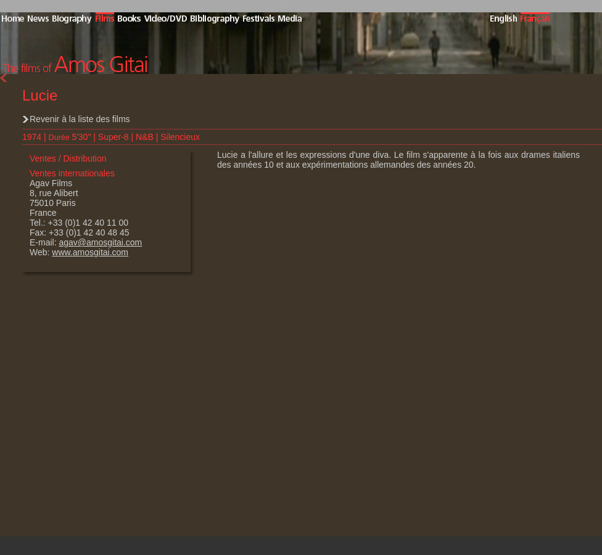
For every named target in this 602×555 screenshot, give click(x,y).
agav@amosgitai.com (100, 242)
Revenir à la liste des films (80, 119)
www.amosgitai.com (90, 252)
